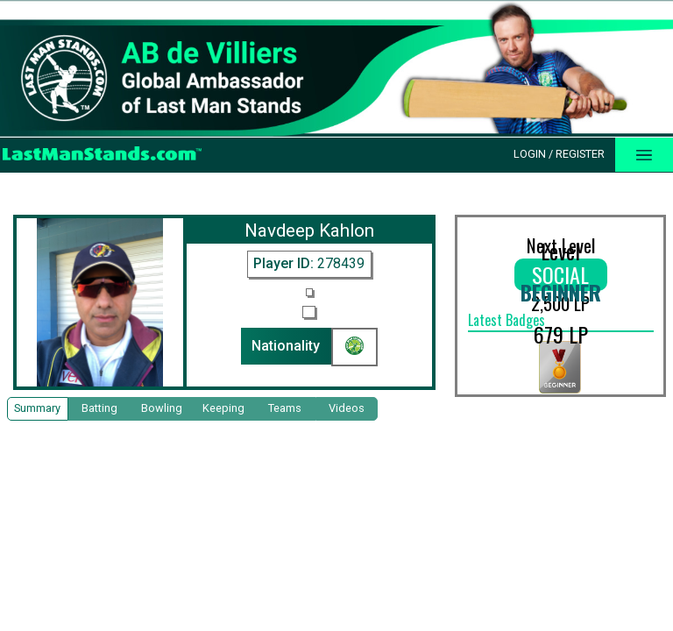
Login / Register (559, 153)
